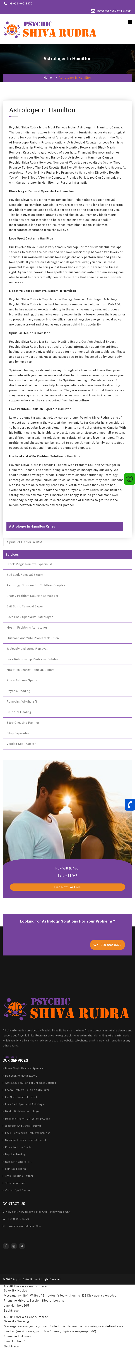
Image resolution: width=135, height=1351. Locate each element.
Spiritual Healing (19, 712)
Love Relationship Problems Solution (33, 659)
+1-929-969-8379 (21, 3)
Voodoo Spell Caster (21, 744)
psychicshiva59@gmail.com (114, 10)
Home (48, 77)
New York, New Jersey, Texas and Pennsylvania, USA (37, 1211)
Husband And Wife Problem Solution (33, 638)
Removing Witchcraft (22, 701)
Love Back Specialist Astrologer (30, 617)
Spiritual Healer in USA (24, 542)
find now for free (67, 887)
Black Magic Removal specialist (29, 564)
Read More (12, 1056)
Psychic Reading (18, 691)
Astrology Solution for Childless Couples (36, 585)
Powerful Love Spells (22, 680)
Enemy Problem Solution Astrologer (33, 596)
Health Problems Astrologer (27, 627)
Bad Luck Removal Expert (25, 574)
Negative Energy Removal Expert (30, 670)
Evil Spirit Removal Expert (26, 606)
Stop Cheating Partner (23, 722)
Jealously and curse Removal (27, 648)
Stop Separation (18, 733)
